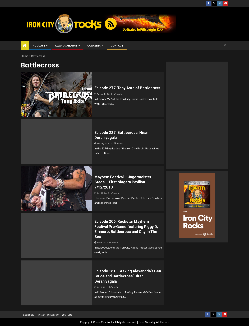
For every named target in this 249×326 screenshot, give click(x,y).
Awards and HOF (66, 45)
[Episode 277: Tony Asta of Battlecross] (56, 94)
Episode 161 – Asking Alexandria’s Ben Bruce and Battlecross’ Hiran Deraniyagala (127, 276)
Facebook (28, 314)
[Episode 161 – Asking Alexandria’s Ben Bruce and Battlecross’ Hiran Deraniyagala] (56, 282)
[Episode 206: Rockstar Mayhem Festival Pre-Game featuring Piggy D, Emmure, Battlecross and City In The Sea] (56, 235)
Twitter (40, 314)
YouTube (67, 314)
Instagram (53, 314)
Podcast (39, 45)
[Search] (225, 45)
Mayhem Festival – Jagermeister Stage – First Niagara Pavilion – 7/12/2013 (122, 182)
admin (120, 143)
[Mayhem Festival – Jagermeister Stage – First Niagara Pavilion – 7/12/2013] (56, 188)
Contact (117, 45)
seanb (119, 94)
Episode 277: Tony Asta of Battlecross (127, 88)
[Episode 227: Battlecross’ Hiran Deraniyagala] (56, 141)
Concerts (94, 45)
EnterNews (145, 322)
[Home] (25, 45)
